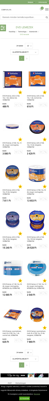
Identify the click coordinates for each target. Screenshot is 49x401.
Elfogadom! (24, 398)
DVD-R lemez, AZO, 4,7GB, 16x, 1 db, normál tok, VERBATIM (35, 98)
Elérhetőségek (21, 383)
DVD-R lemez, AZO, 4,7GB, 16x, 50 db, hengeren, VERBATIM (11, 239)
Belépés (30, 2)
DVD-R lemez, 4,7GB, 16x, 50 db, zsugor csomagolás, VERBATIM (36, 192)
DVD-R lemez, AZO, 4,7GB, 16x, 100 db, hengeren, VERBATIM (35, 239)
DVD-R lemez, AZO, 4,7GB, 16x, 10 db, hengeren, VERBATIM (35, 145)
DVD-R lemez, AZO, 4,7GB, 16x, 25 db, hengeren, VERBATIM (11, 192)
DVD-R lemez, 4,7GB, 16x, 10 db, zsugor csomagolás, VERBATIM (12, 145)
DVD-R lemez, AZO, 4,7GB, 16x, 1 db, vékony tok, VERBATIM (11, 98)
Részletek (37, 394)
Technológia (22, 32)
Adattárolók (33, 32)
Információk (43, 2)
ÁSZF (10, 383)
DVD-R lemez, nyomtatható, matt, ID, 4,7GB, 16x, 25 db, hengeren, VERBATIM (36, 333)
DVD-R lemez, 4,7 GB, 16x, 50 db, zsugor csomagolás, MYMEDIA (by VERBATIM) (12, 286)
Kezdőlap (12, 32)
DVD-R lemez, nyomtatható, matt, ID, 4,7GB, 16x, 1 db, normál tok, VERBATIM (12, 333)
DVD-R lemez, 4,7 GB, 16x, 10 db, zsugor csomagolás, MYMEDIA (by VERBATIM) (36, 286)
